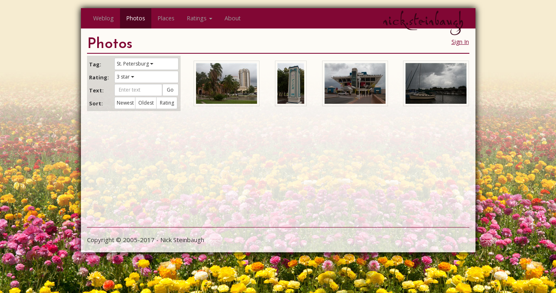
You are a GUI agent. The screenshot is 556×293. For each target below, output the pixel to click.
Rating (167, 102)
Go (170, 89)
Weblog (103, 18)
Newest (125, 102)
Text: (96, 90)
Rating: (99, 77)
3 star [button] (125, 76)
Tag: (95, 64)
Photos (135, 18)
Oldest (146, 102)
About (233, 18)
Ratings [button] (199, 18)
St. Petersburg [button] (135, 63)
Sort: (96, 103)
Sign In (460, 42)
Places (165, 18)
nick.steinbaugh (423, 21)
